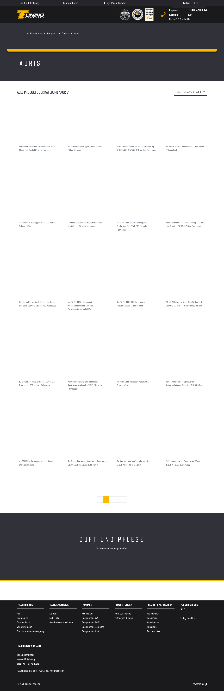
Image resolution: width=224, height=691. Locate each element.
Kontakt (53, 613)
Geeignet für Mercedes (93, 626)
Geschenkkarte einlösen (61, 622)
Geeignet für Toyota (58, 33)
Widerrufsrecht (24, 626)
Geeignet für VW (90, 617)
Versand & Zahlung (26, 659)
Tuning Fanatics (187, 618)
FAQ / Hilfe (54, 617)
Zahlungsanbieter (25, 654)
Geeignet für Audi (90, 631)
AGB (19, 613)
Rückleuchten (153, 631)
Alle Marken (87, 613)
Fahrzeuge (36, 33)
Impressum (22, 617)
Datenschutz (23, 622)
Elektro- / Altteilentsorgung (30, 631)
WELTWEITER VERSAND (28, 663)
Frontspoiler (153, 613)
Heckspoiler (152, 617)
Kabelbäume (153, 622)
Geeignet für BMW (90, 622)
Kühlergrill (152, 626)
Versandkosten (56, 670)
